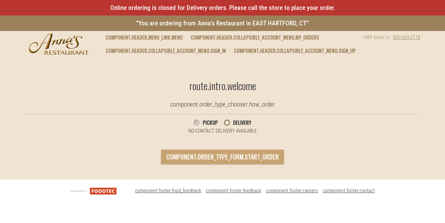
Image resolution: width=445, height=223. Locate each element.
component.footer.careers (292, 191)
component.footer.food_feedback (168, 191)
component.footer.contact (349, 191)
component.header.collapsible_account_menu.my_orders (255, 37)
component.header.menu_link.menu (144, 37)
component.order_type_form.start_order (222, 156)
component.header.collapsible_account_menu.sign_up (295, 51)
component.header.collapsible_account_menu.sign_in (166, 51)
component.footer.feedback (233, 191)
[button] (58, 44)
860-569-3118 (406, 37)
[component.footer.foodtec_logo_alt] (93, 191)
